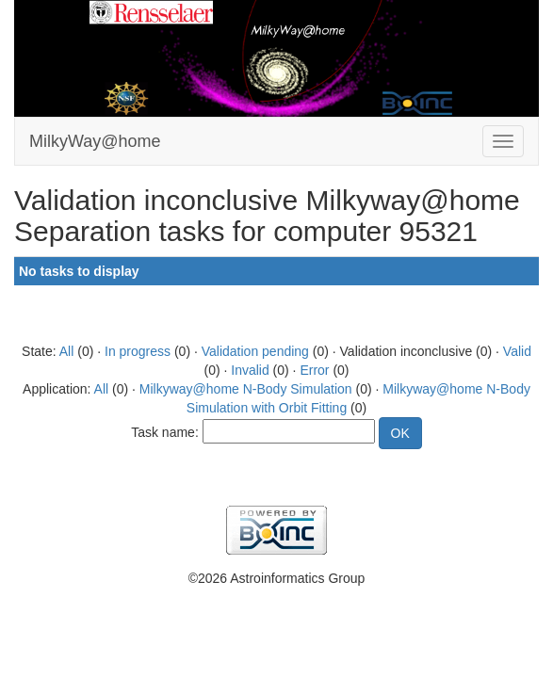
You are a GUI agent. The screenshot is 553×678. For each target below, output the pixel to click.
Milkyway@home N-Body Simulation (245, 388)
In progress (138, 351)
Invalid (249, 370)
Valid (517, 351)
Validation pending (255, 351)
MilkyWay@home (95, 141)
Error (314, 370)
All (66, 351)
